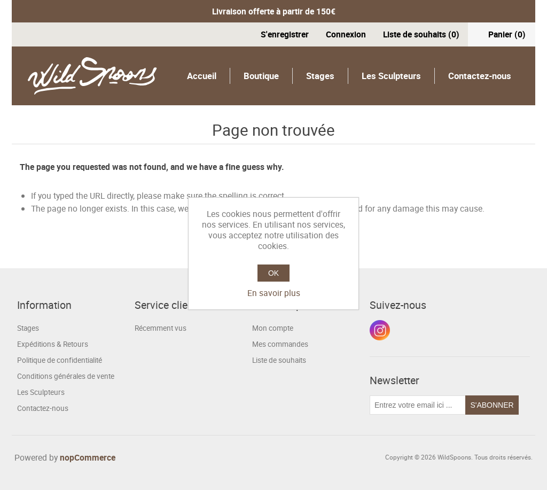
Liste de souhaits (279, 360)
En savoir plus (273, 293)
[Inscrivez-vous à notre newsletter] (418, 405)
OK (273, 273)
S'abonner (491, 405)
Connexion (346, 34)
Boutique (261, 75)
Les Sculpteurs (391, 75)
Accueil (201, 75)
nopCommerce (87, 457)
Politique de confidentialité (59, 360)
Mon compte (272, 328)
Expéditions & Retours (52, 344)
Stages (320, 75)
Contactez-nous (479, 75)
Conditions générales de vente (65, 376)
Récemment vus (160, 328)
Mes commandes (280, 344)
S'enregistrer (285, 34)
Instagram (380, 330)
